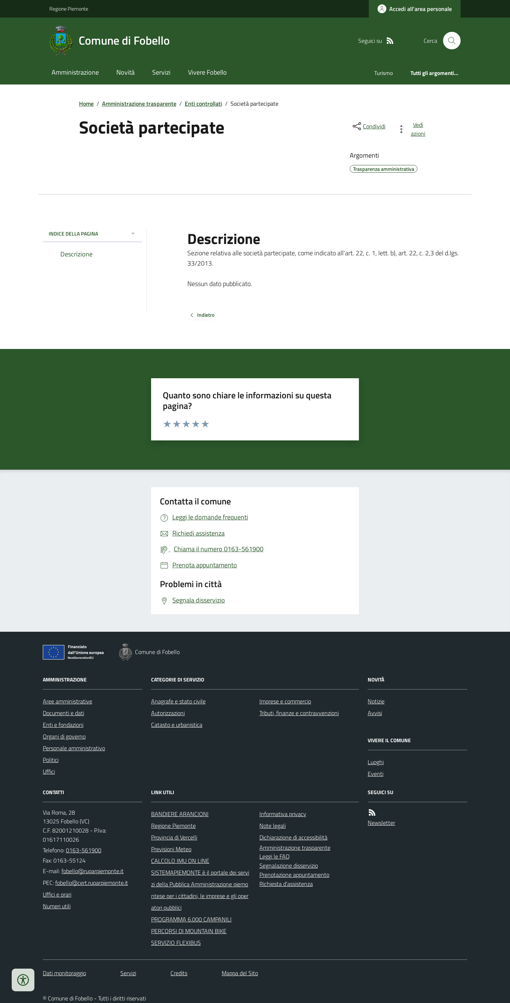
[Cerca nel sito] (449, 40)
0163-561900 (83, 850)
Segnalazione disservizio (288, 865)
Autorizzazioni (168, 713)
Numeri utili (57, 906)
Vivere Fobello (207, 72)
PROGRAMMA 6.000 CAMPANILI (191, 919)
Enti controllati (203, 103)
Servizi (161, 72)
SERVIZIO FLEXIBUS (176, 942)
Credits (178, 973)
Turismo (383, 73)
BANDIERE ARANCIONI (180, 813)
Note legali (272, 825)
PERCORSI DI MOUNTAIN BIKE (188, 931)
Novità (125, 72)
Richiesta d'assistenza (286, 883)
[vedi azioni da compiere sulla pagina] (413, 129)
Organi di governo (64, 736)
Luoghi (376, 762)
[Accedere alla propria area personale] (415, 9)
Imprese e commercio (285, 701)
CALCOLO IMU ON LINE (180, 860)
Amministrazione (75, 72)
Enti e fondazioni (63, 724)
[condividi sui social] (368, 126)
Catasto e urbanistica (176, 724)
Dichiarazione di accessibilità (293, 837)
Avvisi (375, 713)
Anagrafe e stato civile (178, 701)
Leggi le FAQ (274, 856)
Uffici (49, 771)
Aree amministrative (67, 701)
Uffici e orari (57, 894)
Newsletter (381, 822)
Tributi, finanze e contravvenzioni (299, 713)
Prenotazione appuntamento (294, 874)
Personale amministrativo (74, 748)
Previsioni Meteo (171, 849)
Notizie (376, 701)
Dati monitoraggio (64, 973)
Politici (51, 759)
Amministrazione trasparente (139, 103)
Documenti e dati (63, 713)
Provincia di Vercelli (174, 837)
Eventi (375, 773)
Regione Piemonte (68, 8)
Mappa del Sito (240, 973)
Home (86, 103)
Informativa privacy (282, 813)
